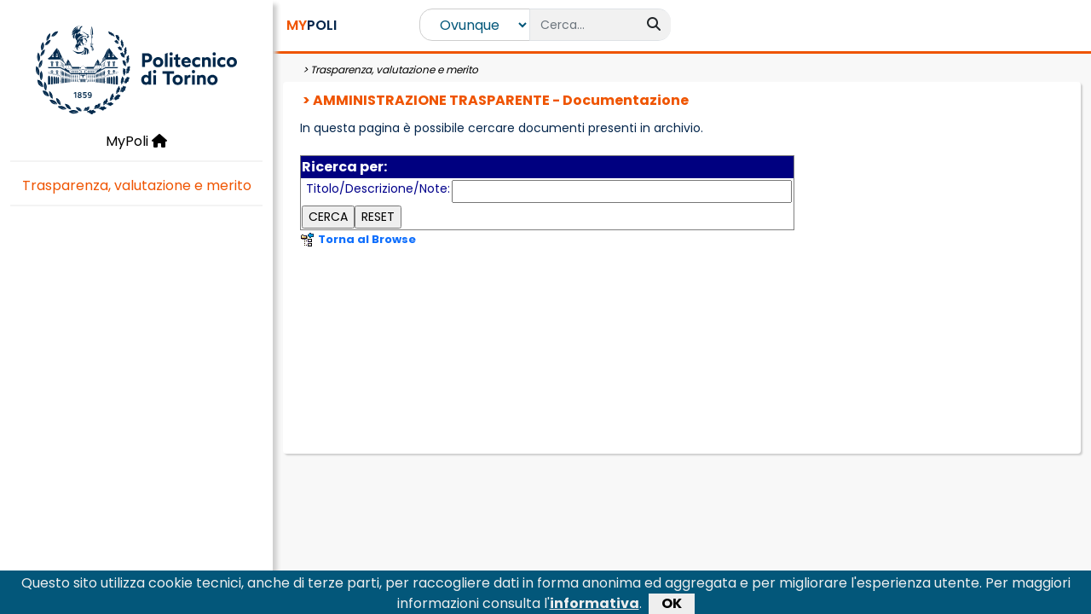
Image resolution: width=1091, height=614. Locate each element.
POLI (311, 25)
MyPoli (136, 141)
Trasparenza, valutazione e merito (136, 185)
